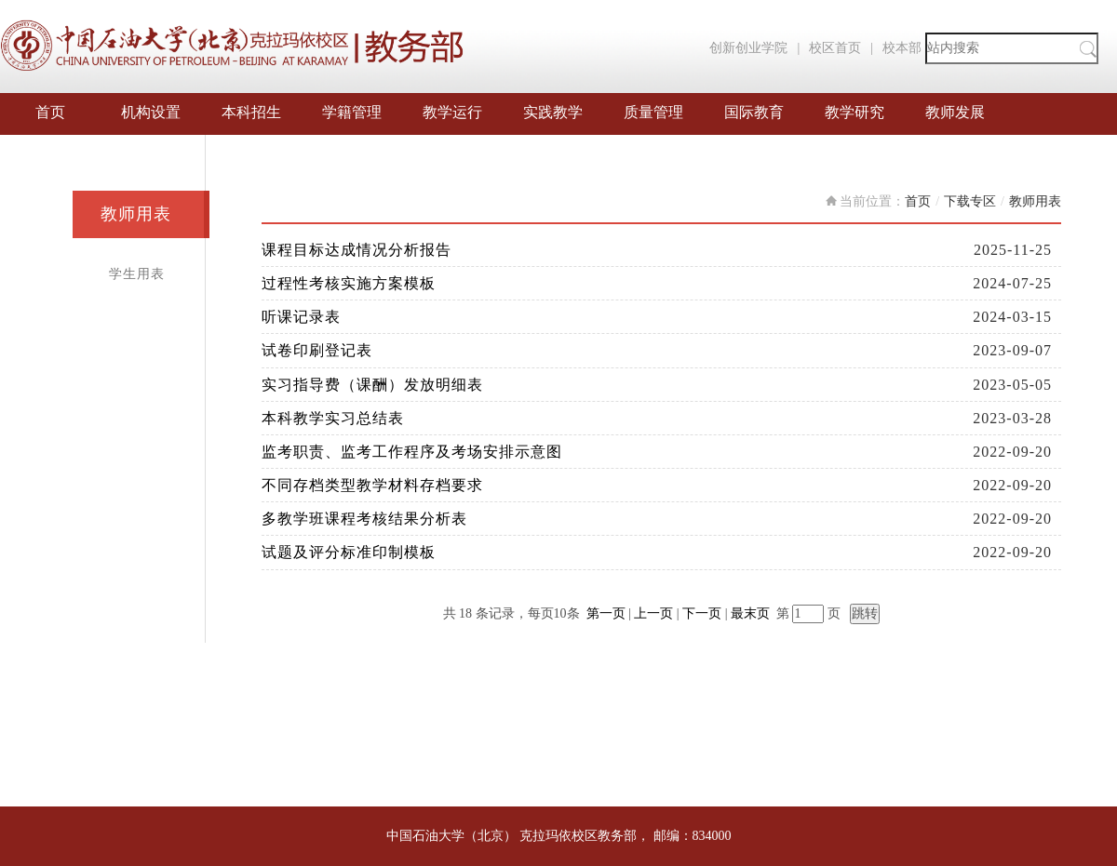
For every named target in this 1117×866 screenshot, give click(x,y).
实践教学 (553, 112)
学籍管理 (352, 112)
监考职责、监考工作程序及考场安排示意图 (412, 452)
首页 (50, 112)
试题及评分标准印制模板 (349, 552)
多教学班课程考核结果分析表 (364, 518)
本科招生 (251, 112)
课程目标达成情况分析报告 (356, 250)
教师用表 (136, 214)
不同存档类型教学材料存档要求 (372, 485)
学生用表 (137, 274)
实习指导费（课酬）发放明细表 (372, 385)
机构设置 (151, 112)
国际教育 (754, 112)
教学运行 (452, 112)
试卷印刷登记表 (317, 350)
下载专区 (970, 201)
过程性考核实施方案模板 (349, 283)
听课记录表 (301, 317)
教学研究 (854, 112)
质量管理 (653, 112)
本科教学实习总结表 (333, 418)
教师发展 (955, 112)
